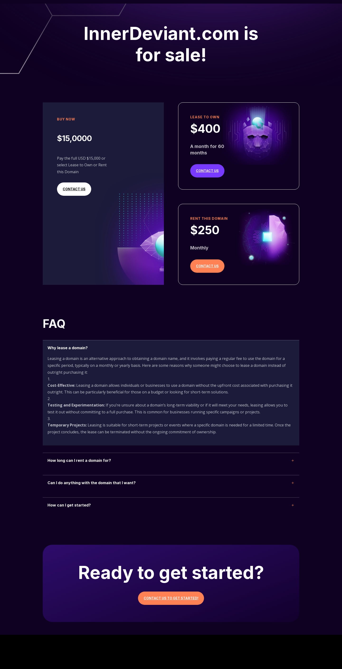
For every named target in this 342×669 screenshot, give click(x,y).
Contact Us (74, 189)
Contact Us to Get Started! (171, 598)
